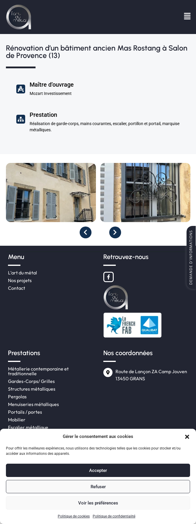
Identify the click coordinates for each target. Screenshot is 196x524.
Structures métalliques (31, 389)
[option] (53, 195)
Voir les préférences (98, 503)
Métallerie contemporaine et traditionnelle (38, 371)
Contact (16, 288)
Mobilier (16, 420)
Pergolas (17, 397)
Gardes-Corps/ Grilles (31, 381)
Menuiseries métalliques (33, 404)
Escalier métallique (28, 427)
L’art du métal (22, 273)
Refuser (98, 486)
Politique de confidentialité (114, 516)
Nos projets (20, 280)
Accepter (98, 470)
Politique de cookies (74, 516)
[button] (187, 436)
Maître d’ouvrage (52, 84)
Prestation (43, 114)
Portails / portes (25, 412)
